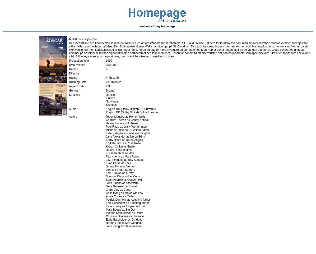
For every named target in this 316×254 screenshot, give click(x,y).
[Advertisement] (88, 241)
